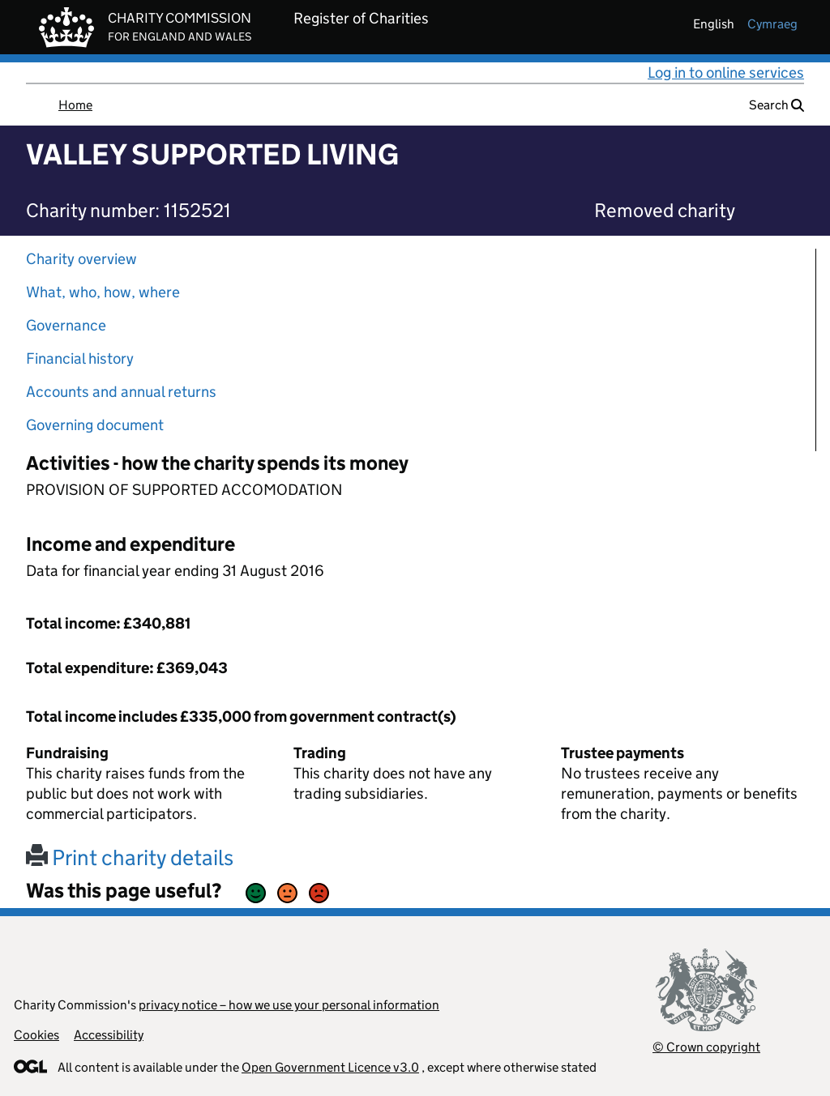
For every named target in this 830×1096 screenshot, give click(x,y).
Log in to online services (726, 72)
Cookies (36, 1035)
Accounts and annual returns (121, 391)
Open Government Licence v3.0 (330, 1067)
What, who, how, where (103, 292)
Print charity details (129, 857)
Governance (66, 325)
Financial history (80, 358)
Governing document (95, 425)
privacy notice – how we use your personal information (289, 1005)
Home (75, 105)
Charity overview (81, 258)
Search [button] (776, 105)
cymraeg (772, 24)
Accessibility (108, 1035)
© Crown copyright (706, 1047)
